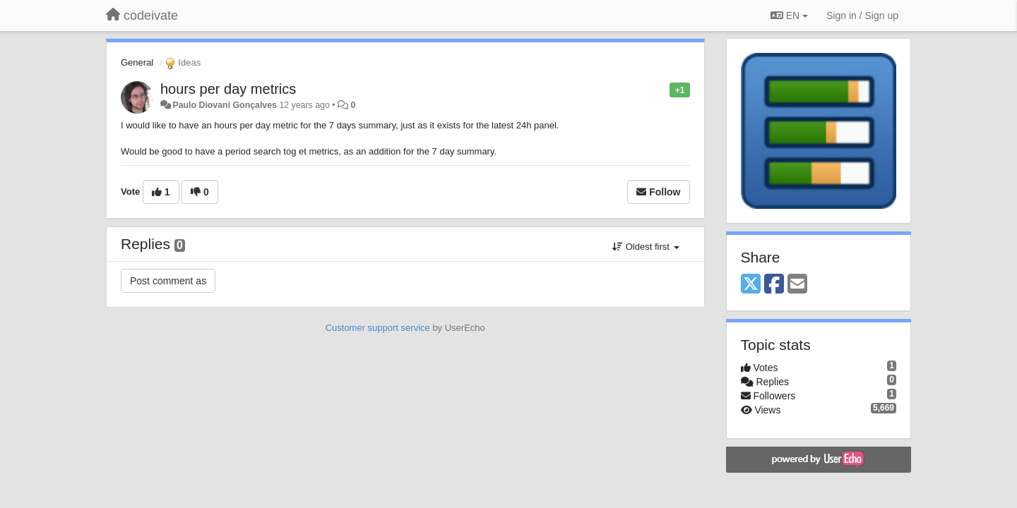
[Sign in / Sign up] (862, 16)
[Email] (797, 284)
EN (789, 15)
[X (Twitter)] (751, 284)
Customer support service (378, 327)
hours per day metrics (228, 89)
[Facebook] (774, 284)
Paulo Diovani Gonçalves (224, 105)
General (137, 62)
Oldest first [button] (645, 246)
